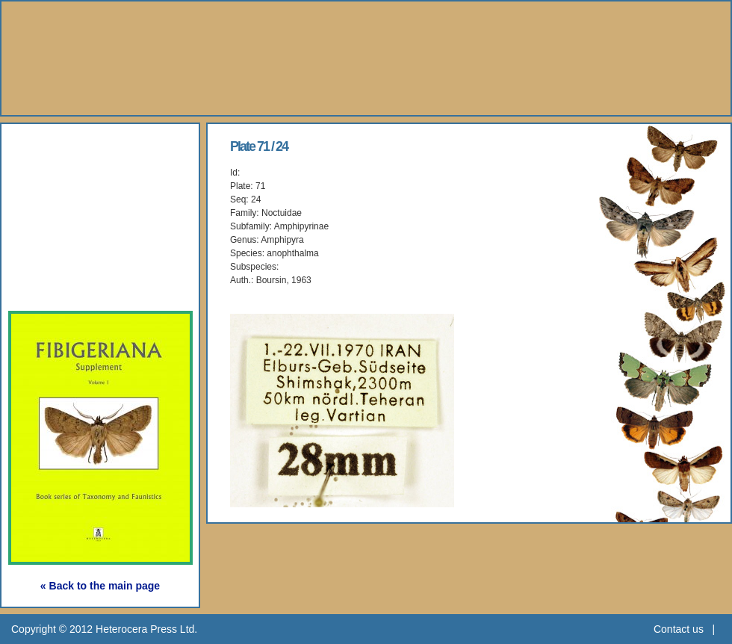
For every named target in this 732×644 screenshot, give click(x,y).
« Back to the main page (100, 586)
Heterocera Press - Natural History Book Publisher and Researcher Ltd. (366, 58)
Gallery (51, 215)
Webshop (61, 250)
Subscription (72, 284)
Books (48, 181)
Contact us (679, 629)
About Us (60, 147)
